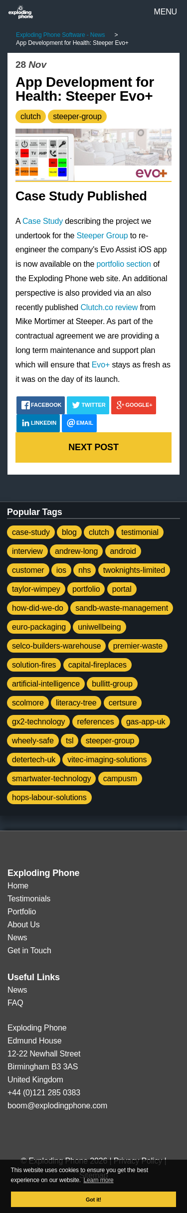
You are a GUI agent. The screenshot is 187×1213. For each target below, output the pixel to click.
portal (122, 589)
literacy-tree (76, 702)
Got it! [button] (93, 1200)
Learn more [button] (99, 1180)
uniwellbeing (99, 627)
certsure (123, 702)
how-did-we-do (37, 608)
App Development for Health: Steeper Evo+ (84, 89)
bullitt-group (112, 684)
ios (61, 570)
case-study (31, 532)
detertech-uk (33, 759)
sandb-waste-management (121, 608)
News (17, 937)
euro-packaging (39, 627)
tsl (70, 740)
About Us (23, 924)
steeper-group (77, 116)
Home (17, 885)
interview (27, 551)
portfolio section (124, 264)
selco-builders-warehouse (56, 646)
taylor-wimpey (36, 589)
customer (28, 570)
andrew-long (76, 551)
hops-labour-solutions (49, 797)
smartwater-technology (51, 778)
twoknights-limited (134, 570)
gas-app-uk (145, 721)
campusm (120, 778)
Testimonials (28, 898)
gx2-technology (38, 721)
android (123, 551)
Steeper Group (102, 235)
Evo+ (101, 364)
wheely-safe (33, 740)
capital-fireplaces (97, 665)
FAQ (15, 1003)
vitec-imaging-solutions (107, 759)
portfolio (86, 589)
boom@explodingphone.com (57, 1105)
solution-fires (34, 665)
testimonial (140, 532)
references (95, 721)
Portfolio (21, 911)
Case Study (42, 221)
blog (69, 532)
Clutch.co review (109, 307)
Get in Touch (29, 950)
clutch (30, 116)
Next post (93, 447)
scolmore (28, 702)
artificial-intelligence (46, 684)
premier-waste (138, 646)
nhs (84, 570)
